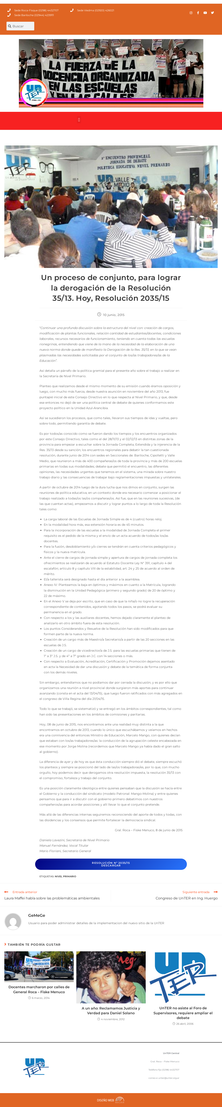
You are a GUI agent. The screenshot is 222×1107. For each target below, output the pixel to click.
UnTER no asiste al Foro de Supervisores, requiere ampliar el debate (183, 1013)
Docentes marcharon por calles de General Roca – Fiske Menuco (39, 989)
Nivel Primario (65, 876)
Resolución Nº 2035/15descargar (111, 864)
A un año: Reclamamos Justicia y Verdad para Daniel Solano (111, 1010)
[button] (79, 119)
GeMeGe (36, 915)
